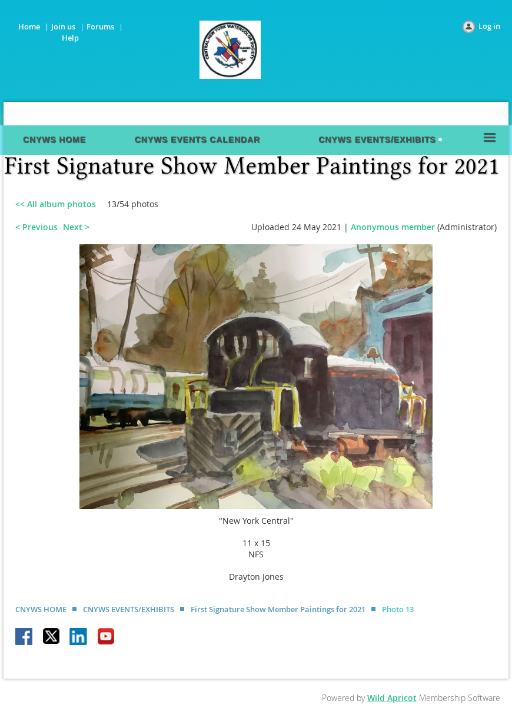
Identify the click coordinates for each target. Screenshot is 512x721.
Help (70, 37)
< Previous (36, 226)
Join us (63, 26)
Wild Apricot (392, 697)
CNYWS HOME (41, 609)
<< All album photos (55, 204)
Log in (489, 26)
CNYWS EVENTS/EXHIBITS (128, 609)
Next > (76, 226)
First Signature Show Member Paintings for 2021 (278, 609)
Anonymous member (393, 226)
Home (29, 26)
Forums (100, 26)
